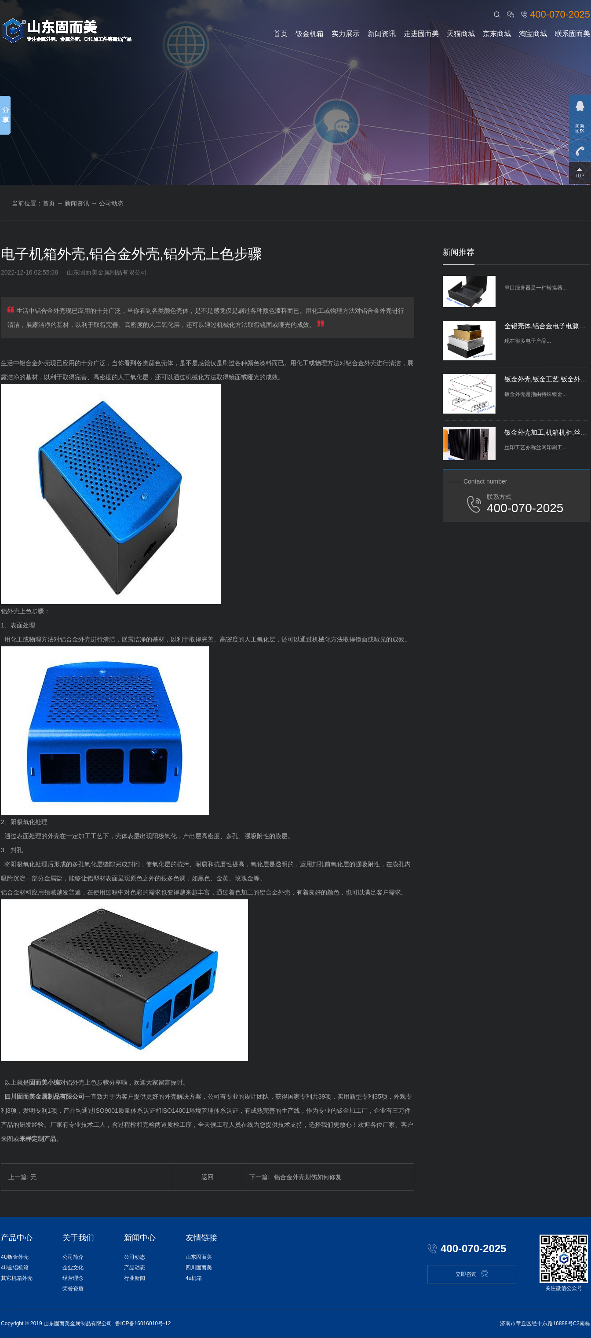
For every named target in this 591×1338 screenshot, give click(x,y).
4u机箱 (194, 1278)
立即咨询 (472, 1273)
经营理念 (73, 1278)
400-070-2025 (560, 14)
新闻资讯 (382, 33)
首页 (281, 33)
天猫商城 (461, 33)
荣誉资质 (73, 1289)
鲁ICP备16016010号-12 (143, 1323)
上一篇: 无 (22, 1176)
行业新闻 (134, 1278)
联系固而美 (572, 33)
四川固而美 (199, 1268)
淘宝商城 (533, 33)
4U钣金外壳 (15, 1257)
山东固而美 (199, 1257)
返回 (207, 1176)
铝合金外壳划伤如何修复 (295, 1176)
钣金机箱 (310, 33)
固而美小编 (44, 1082)
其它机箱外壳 (17, 1278)
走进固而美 (421, 33)
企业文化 (73, 1268)
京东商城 (497, 33)
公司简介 (73, 1257)
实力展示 (346, 33)
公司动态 (111, 203)
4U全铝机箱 (15, 1268)
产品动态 (134, 1268)
